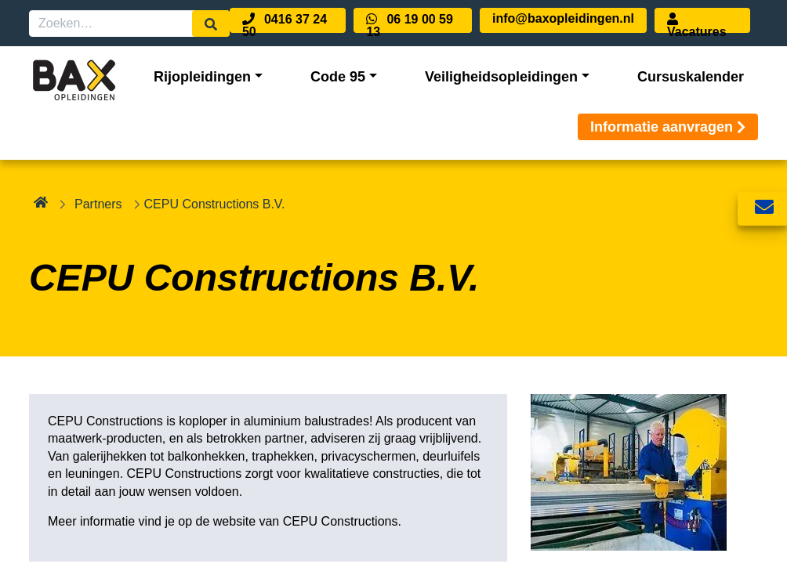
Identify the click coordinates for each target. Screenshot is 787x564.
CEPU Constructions (340, 521)
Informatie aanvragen (667, 127)
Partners (97, 204)
